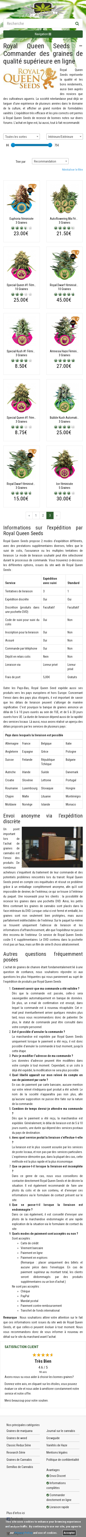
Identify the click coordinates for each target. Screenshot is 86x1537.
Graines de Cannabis (19, 1459)
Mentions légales (56, 1452)
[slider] (13, 145)
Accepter (69, 1532)
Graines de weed (17, 1438)
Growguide (53, 1438)
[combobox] (21, 136)
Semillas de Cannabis (20, 1467)
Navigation (43, 34)
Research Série (16, 1452)
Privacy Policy (23, 1532)
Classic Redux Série (19, 1445)
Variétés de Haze (56, 1445)
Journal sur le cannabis (60, 1431)
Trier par (20, 161)
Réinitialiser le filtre (72, 169)
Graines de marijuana (19, 1431)
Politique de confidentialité (62, 1459)
